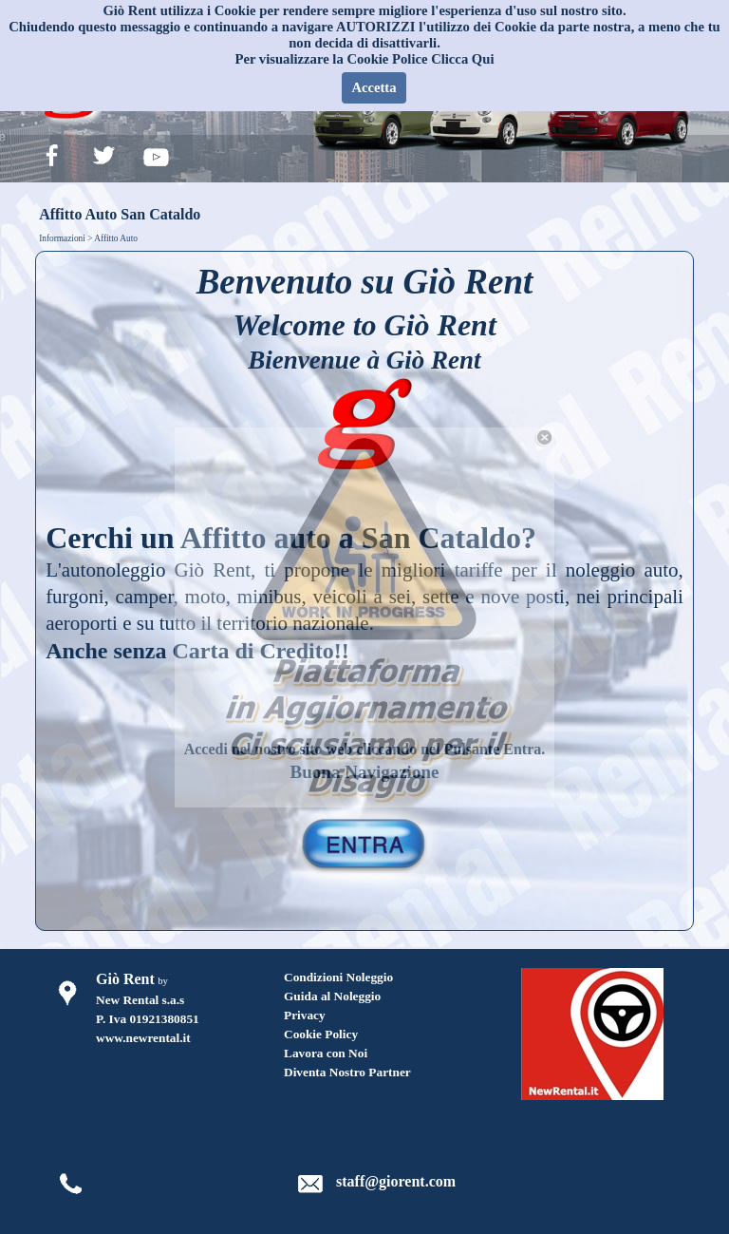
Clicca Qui (462, 58)
